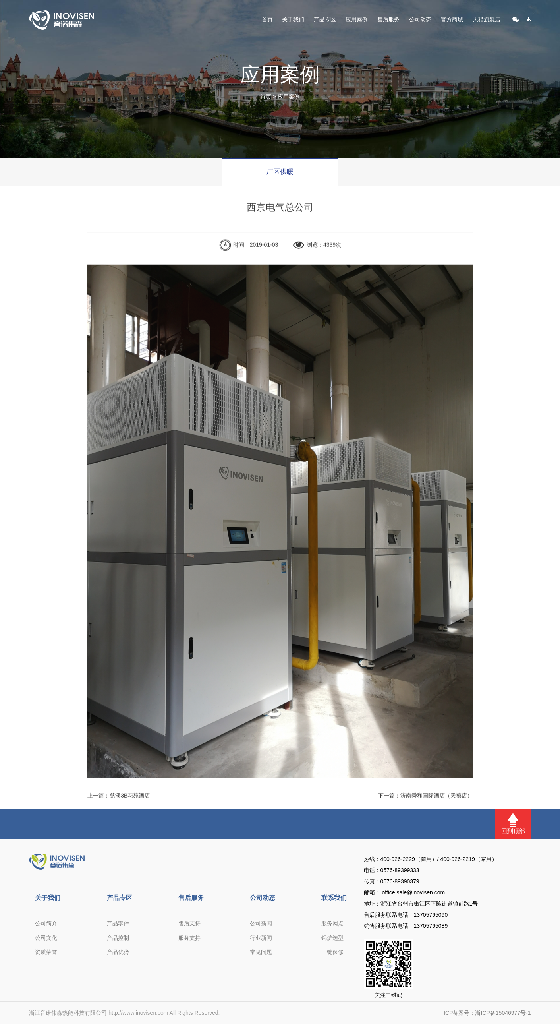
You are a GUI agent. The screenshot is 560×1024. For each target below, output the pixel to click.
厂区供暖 (280, 172)
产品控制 (118, 938)
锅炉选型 (332, 938)
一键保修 (332, 952)
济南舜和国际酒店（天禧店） (436, 801)
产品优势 (118, 952)
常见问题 (261, 952)
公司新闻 (261, 923)
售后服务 (388, 20)
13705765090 (431, 915)
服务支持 (189, 938)
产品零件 (118, 923)
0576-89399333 (399, 870)
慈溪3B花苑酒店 (130, 801)
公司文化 (46, 938)
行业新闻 (261, 938)
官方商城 (452, 20)
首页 (267, 20)
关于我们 (293, 20)
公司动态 (420, 20)
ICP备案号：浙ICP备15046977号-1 (487, 1013)
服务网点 (332, 923)
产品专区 (325, 20)
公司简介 (46, 923)
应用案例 (357, 20)
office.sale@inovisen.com (412, 892)
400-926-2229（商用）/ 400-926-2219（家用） (438, 859)
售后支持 (189, 923)
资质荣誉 (46, 952)
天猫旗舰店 (486, 20)
